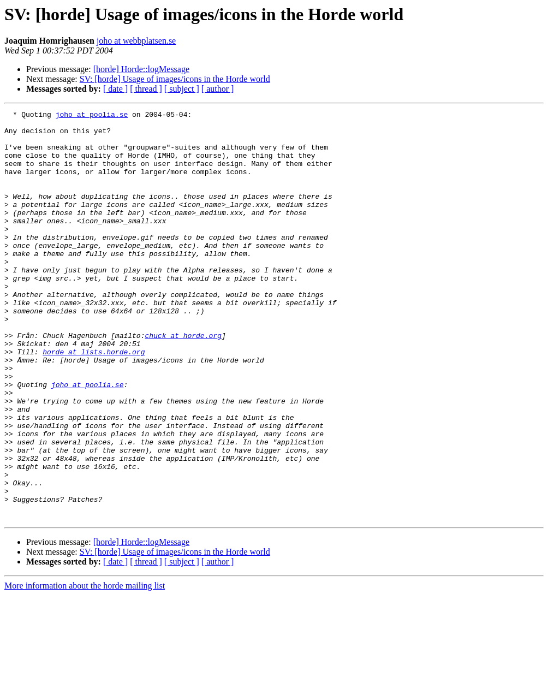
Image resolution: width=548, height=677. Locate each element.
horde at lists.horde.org (94, 401)
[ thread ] (146, 88)
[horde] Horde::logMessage (141, 69)
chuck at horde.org (183, 381)
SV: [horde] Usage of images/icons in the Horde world (175, 79)
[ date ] (115, 88)
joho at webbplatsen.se (136, 40)
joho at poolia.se (92, 116)
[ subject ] (181, 88)
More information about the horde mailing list (84, 667)
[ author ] (217, 88)
